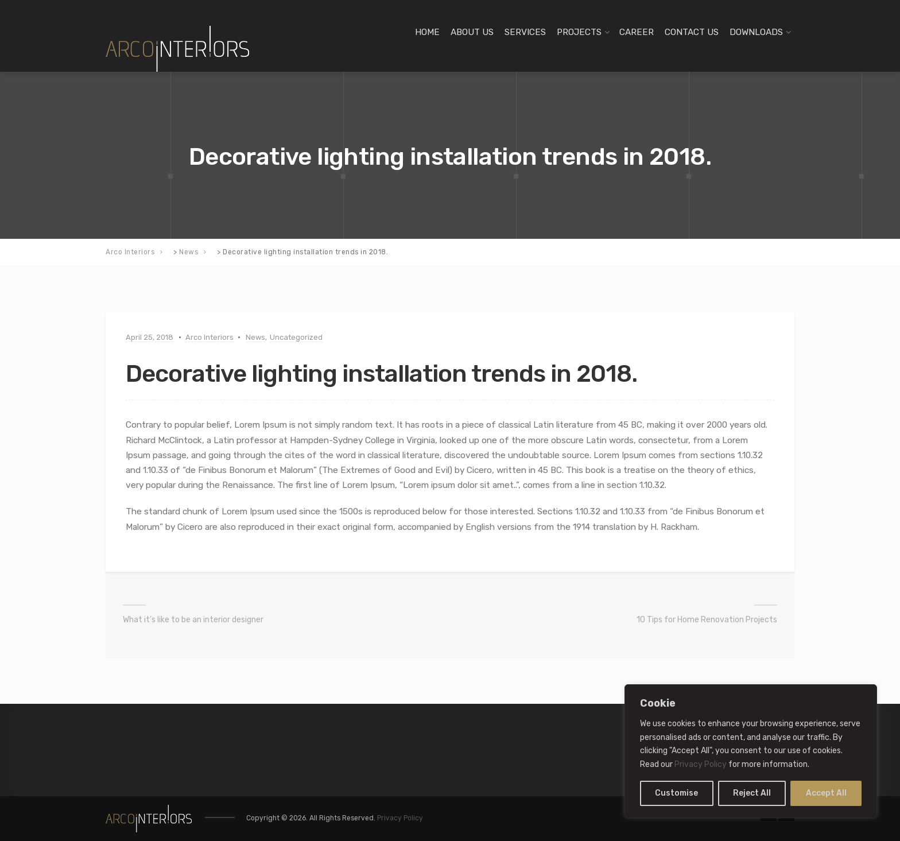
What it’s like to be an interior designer (193, 620)
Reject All (752, 793)
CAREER (636, 32)
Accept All (826, 793)
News (255, 337)
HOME (427, 32)
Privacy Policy (700, 764)
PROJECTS (579, 32)
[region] (750, 751)
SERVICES (525, 32)
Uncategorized (296, 337)
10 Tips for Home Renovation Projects (707, 620)
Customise (676, 793)
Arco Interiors (209, 337)
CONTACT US (692, 32)
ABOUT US (472, 32)
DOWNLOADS (756, 32)
